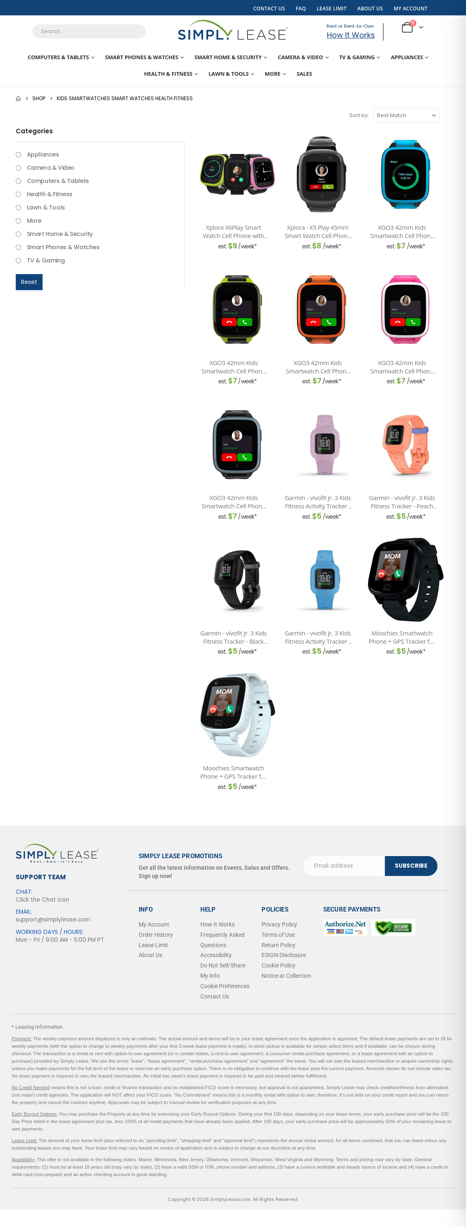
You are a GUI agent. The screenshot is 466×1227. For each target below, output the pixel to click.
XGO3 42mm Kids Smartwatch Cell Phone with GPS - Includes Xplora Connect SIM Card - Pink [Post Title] (402, 366)
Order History (156, 934)
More (273, 73)
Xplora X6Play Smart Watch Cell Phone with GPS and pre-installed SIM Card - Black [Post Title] (233, 231)
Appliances (407, 57)
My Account (411, 8)
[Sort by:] (406, 115)
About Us (370, 8)
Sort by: (359, 115)
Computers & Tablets (58, 57)
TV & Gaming (357, 57)
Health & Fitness (168, 73)
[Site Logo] (233, 30)
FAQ (301, 8)
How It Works (351, 35)
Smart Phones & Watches (141, 57)
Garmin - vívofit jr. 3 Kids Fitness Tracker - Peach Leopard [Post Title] (402, 501)
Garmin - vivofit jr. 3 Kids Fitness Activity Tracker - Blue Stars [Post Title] (318, 637)
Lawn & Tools (229, 73)
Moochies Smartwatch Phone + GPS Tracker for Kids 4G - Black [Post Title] (402, 637)
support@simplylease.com (53, 920)
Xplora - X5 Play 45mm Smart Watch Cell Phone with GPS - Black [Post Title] (318, 231)
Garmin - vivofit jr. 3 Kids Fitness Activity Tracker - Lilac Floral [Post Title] (318, 501)
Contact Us (269, 8)
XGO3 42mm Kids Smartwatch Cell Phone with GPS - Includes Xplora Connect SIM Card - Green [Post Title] (233, 366)
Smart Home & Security (228, 57)
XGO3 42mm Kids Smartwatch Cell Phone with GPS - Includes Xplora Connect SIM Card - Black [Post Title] (233, 501)
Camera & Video (300, 57)
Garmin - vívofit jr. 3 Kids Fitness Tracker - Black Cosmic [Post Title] (233, 637)
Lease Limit (331, 8)
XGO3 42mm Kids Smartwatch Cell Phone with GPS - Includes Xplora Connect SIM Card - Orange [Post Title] (317, 366)
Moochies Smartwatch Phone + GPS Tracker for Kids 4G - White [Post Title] (233, 772)
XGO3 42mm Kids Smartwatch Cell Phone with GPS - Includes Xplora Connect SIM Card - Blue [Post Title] (402, 231)
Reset (29, 282)
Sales (304, 73)
